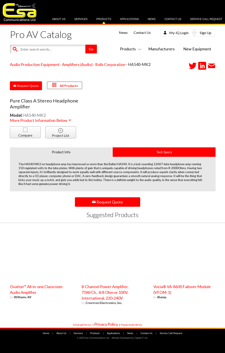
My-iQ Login (179, 33)
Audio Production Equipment (35, 64)
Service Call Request (206, 19)
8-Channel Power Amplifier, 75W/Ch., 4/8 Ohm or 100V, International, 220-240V (105, 292)
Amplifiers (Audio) (77, 64)
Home (46, 333)
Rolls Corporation (110, 64)
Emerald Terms (82, 324)
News (152, 19)
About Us (58, 19)
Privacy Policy (106, 324)
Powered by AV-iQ (131, 324)
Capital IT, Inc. (141, 338)
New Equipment (197, 48)
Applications (129, 19)
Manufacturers (161, 48)
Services (80, 19)
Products (103, 19)
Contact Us (172, 19)
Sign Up (205, 33)
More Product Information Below (41, 120)
